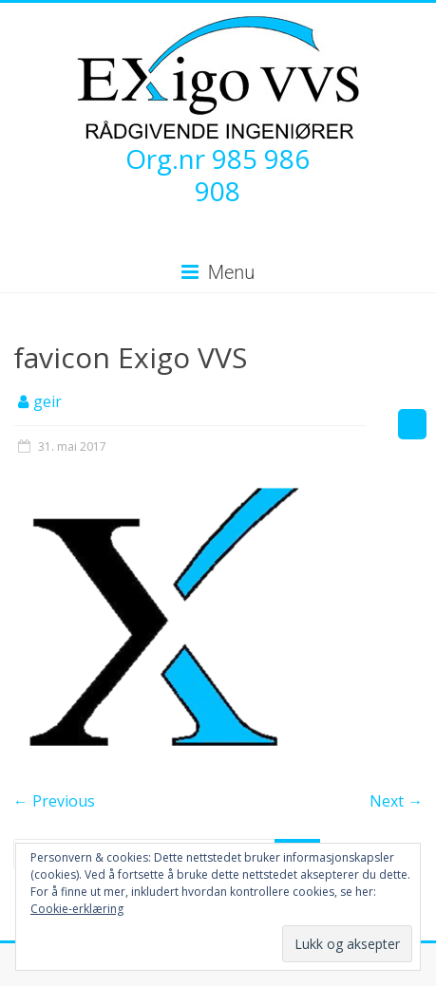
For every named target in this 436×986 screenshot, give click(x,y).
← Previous (54, 801)
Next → (396, 801)
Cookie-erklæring (76, 909)
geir (47, 401)
